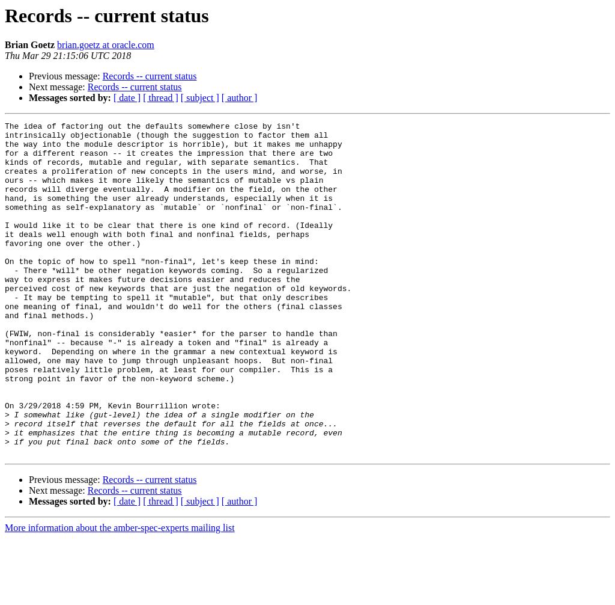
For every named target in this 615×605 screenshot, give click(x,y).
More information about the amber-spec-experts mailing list (120, 594)
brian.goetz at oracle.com (105, 45)
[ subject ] (200, 98)
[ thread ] (160, 98)
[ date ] (127, 98)
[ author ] (240, 98)
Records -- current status (150, 76)
